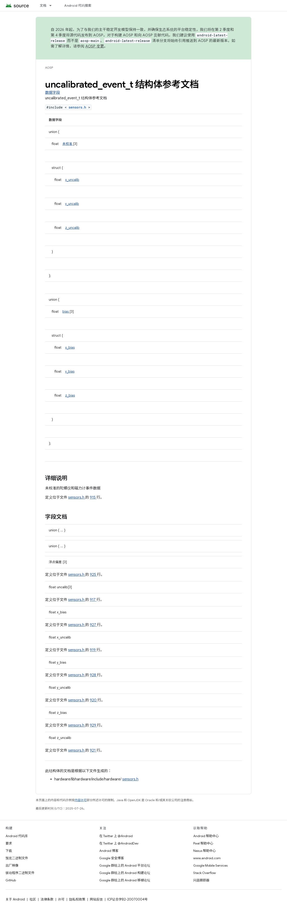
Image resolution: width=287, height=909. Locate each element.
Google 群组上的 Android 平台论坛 (124, 865)
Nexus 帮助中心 (204, 851)
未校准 (67, 144)
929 (93, 725)
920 (93, 700)
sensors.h (78, 107)
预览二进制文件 (17, 858)
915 (93, 497)
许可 (61, 899)
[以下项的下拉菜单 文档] (52, 5)
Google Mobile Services (210, 865)
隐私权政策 (77, 899)
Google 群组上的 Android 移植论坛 (124, 880)
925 (93, 574)
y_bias (69, 371)
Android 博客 (108, 851)
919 (93, 650)
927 (93, 625)
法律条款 (47, 899)
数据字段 (52, 92)
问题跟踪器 (201, 880)
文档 (43, 5)
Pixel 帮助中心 (203, 843)
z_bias (70, 395)
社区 (32, 899)
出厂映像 (12, 865)
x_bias (70, 347)
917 (93, 599)
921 (93, 750)
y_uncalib (72, 204)
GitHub (11, 880)
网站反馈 (96, 899)
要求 (9, 843)
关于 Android (15, 899)
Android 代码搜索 (77, 5)
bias (66, 311)
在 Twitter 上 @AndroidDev (118, 843)
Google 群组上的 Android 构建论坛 (124, 873)
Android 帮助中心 (206, 836)
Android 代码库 (17, 836)
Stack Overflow (204, 873)
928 (93, 675)
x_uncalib (72, 180)
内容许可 (81, 800)
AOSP (49, 68)
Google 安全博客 (111, 858)
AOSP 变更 (94, 46)
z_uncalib (72, 228)
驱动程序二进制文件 (20, 873)
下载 (9, 851)
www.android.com (207, 858)
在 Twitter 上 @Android (116, 836)
